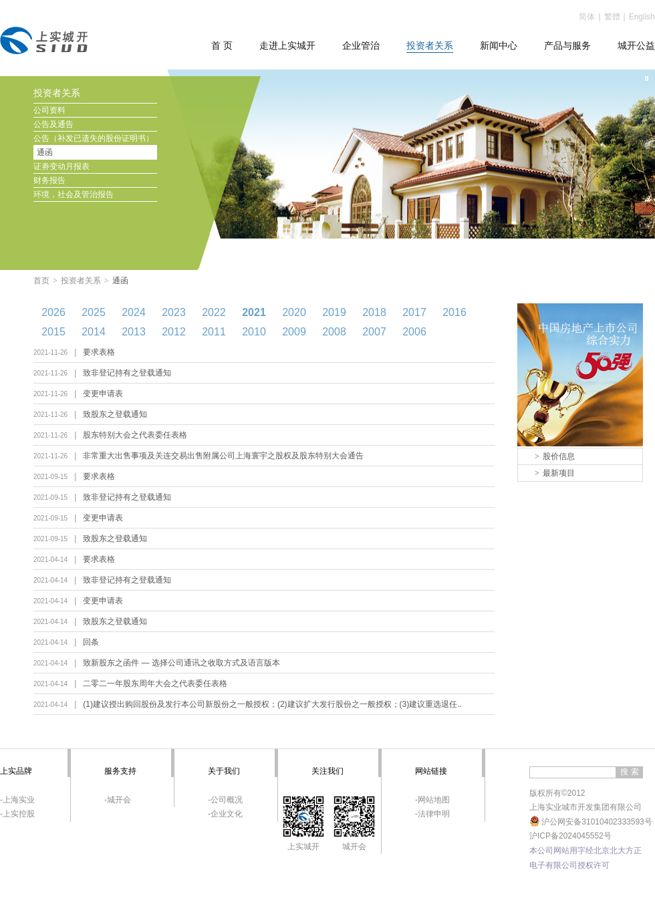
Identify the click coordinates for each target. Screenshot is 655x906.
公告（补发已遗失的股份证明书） (93, 138)
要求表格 (99, 352)
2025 (94, 312)
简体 (587, 16)
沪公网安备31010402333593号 (590, 821)
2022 (214, 312)
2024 (134, 312)
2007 (374, 331)
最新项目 (555, 473)
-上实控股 (17, 813)
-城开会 (117, 799)
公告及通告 (53, 124)
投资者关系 (81, 280)
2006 (414, 331)
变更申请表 (103, 393)
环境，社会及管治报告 (73, 194)
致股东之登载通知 (115, 414)
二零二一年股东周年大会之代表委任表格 (155, 683)
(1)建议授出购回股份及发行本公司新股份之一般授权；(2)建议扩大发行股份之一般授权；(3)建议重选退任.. (272, 704)
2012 (174, 331)
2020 (294, 312)
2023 (174, 312)
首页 (41, 280)
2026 (53, 312)
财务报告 (49, 180)
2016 (454, 312)
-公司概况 (225, 799)
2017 (414, 312)
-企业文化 (225, 813)
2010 (254, 331)
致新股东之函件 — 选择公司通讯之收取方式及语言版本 (181, 662)
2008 (334, 331)
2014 (94, 331)
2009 (294, 331)
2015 (53, 331)
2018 (374, 312)
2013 (134, 331)
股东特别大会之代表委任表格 (135, 435)
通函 (45, 152)
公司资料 (49, 110)
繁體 (612, 16)
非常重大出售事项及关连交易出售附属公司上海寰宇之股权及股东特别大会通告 (223, 455)
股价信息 (555, 456)
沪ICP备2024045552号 (570, 836)
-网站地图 (432, 799)
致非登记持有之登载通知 (127, 373)
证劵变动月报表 (61, 166)
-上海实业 (17, 799)
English (642, 16)
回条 (91, 642)
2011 (214, 331)
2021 (254, 312)
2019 (334, 312)
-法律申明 (432, 813)
